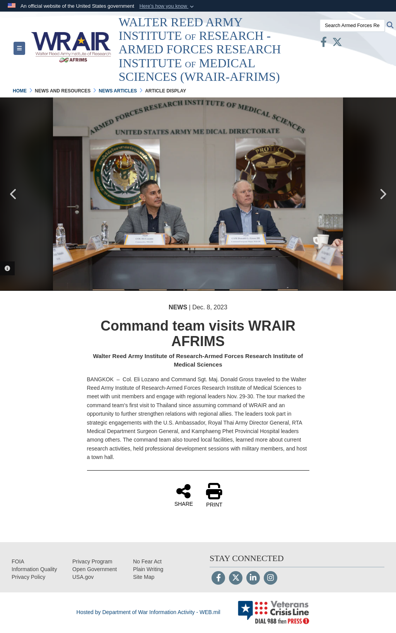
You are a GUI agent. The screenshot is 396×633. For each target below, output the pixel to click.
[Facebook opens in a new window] (324, 44)
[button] (167, 6)
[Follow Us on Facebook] (218, 578)
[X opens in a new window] (337, 44)
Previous (13, 194)
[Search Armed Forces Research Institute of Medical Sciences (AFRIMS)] (352, 25)
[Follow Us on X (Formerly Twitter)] (235, 578)
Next (382, 194)
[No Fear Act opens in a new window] (147, 561)
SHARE (183, 495)
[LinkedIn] (253, 578)
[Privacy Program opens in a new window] (92, 561)
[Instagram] (270, 578)
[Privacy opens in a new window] (28, 577)
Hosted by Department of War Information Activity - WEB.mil (148, 612)
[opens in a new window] (34, 569)
